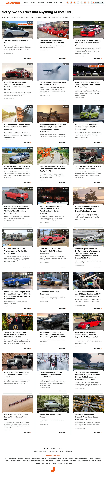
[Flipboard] (74, 2)
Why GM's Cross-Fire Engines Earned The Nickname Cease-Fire (16, 417)
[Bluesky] (71, 2)
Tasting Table (86, 460)
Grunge (65, 458)
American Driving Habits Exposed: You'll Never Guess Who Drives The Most (86, 417)
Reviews (41, 2)
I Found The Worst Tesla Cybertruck (49, 293)
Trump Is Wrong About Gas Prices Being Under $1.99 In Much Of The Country (15, 334)
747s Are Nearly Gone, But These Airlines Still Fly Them (53, 83)
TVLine (54, 463)
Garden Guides (52, 458)
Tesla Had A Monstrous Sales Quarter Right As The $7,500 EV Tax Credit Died (87, 84)
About (46, 448)
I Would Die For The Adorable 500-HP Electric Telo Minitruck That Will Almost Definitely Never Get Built (16, 209)
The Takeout (46, 463)
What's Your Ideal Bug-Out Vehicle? (50, 416)
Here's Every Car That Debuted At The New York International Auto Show (16, 374)
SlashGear (73, 460)
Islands (97, 458)
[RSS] (88, 2)
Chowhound (12, 458)
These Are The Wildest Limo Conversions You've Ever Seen (52, 41)
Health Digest (73, 458)
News (33, 2)
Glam (59, 458)
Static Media (42, 451)
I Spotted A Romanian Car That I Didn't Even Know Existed (88, 167)
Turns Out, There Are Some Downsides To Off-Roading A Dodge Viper (51, 251)
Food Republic (41, 458)
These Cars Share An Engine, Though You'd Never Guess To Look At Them (52, 374)
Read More (27, 58)
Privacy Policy (56, 448)
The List (38, 463)
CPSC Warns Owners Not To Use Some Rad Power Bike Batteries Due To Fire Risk (53, 168)
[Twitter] (78, 2)
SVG (79, 460)
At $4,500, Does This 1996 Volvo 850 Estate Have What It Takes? (17, 167)
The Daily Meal (96, 460)
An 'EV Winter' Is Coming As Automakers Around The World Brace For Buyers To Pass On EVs (53, 334)
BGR (6, 458)
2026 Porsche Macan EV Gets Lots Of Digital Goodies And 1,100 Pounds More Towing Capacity (88, 294)
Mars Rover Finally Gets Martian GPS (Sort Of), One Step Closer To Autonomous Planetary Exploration (53, 128)
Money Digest (21, 460)
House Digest (83, 458)
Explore (27, 458)
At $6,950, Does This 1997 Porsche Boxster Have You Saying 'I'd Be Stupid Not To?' (86, 334)
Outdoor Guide (39, 460)
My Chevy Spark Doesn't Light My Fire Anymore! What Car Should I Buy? (87, 127)
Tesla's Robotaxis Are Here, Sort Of (17, 41)
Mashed (13, 460)
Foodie (34, 458)
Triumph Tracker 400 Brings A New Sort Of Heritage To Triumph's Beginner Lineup (87, 208)
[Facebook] (67, 2)
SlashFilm (65, 460)
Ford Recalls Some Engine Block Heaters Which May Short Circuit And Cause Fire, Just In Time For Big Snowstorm (17, 295)
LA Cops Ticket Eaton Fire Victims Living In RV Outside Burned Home (15, 251)
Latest (26, 2)
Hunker (91, 458)
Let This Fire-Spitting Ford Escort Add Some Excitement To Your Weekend (88, 42)
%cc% (31, 22)
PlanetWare (49, 460)
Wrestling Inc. (68, 463)
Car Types (58, 2)
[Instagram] (85, 2)
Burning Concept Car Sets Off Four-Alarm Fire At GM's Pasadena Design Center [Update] (51, 209)
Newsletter (98, 2)
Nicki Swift (30, 460)
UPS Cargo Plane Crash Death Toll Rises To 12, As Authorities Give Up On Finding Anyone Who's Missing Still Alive (87, 375)
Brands (49, 2)
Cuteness (20, 458)
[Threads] (81, 2)
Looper (7, 460)
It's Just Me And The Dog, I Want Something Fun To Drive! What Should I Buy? (17, 127)
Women (59, 463)
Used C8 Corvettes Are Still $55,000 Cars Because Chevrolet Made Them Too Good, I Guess (17, 85)
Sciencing (57, 460)
